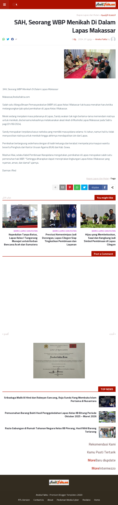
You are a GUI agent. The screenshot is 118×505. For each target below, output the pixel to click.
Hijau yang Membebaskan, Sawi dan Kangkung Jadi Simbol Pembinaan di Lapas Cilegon (100, 239)
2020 (79, 495)
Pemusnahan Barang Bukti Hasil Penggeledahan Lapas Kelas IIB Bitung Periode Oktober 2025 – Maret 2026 (50, 414)
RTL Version (24, 500)
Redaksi (86, 500)
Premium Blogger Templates (63, 495)
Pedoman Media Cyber (68, 500)
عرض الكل (6, 197)
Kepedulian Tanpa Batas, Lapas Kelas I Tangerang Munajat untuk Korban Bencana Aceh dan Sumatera (21, 239)
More (91, 460)
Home (97, 500)
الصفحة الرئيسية (108, 15)
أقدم (6, 334)
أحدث (111, 334)
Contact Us (38, 500)
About (50, 500)
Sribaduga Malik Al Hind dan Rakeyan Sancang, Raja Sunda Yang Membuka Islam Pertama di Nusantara (50, 399)
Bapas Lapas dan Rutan (88, 15)
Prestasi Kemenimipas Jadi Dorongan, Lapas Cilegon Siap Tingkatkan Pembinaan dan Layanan (59, 239)
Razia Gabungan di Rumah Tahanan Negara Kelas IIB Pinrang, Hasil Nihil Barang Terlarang (50, 430)
